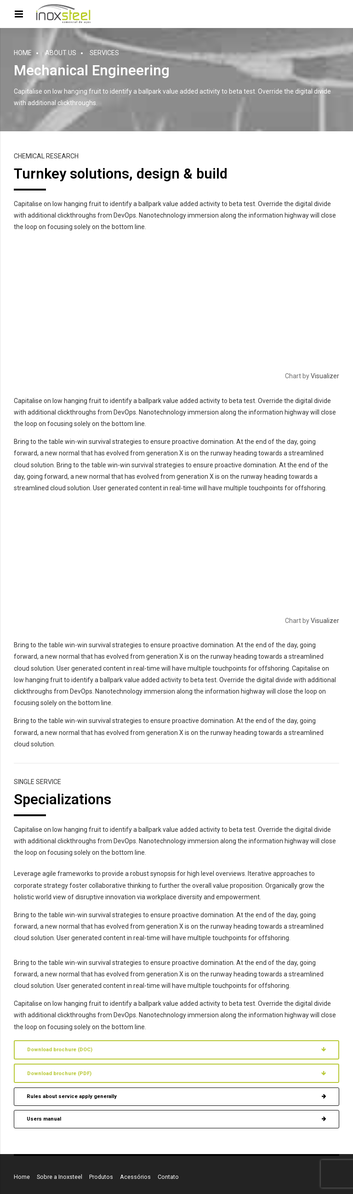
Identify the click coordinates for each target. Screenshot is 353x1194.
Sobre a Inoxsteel (59, 1176)
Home (23, 52)
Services (104, 52)
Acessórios (135, 1176)
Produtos (101, 1176)
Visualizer (325, 376)
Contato (168, 1176)
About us (60, 52)
